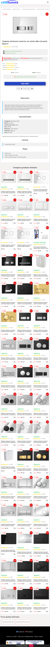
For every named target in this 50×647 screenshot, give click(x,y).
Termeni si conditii (11, 636)
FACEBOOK (20, 632)
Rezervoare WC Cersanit (43, 9)
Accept (31, 645)
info (14, 195)
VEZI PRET (25, 83)
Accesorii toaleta (7, 9)
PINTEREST (29, 632)
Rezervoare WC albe (8, 622)
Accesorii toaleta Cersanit (28, 9)
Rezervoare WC (16, 9)
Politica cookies (38, 636)
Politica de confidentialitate (25, 636)
